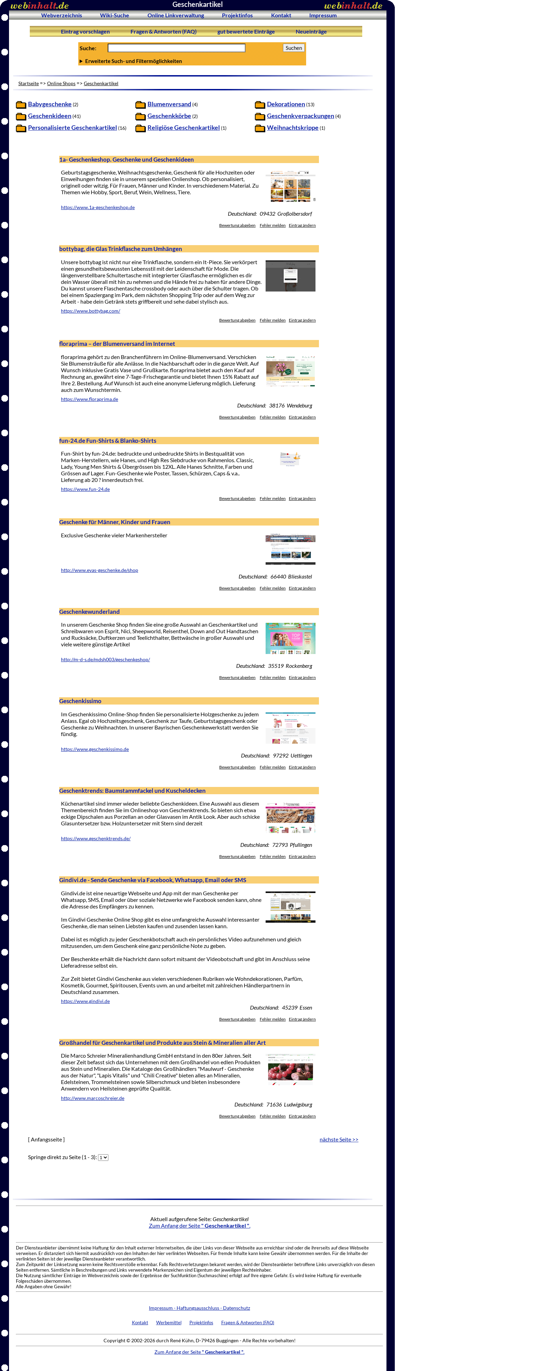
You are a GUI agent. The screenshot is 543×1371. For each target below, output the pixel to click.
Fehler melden (273, 225)
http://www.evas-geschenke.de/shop (99, 570)
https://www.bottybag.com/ (90, 311)
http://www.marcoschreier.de (92, 1098)
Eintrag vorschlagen (85, 31)
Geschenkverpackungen (300, 115)
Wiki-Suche (114, 15)
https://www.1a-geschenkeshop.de (98, 207)
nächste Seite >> (339, 1139)
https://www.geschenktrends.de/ (96, 838)
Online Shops (61, 83)
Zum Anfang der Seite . (199, 1225)
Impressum (323, 15)
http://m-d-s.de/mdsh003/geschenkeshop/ (105, 659)
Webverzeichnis (61, 15)
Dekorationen (286, 104)
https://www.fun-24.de (85, 489)
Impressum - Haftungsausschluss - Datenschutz (199, 1308)
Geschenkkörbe (169, 115)
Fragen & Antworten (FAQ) (163, 31)
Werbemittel (168, 1322)
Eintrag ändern (302, 225)
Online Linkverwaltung (176, 15)
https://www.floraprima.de (89, 399)
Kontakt (281, 15)
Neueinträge (311, 31)
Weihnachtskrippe (293, 127)
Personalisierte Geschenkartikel (72, 127)
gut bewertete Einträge (246, 31)
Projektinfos (237, 15)
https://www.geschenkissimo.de (95, 749)
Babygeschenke (50, 104)
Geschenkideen (49, 115)
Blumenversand (169, 104)
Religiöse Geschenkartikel (184, 127)
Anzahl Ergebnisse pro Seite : (192, 61)
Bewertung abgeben (237, 225)
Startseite (28, 83)
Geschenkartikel (101, 83)
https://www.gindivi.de (85, 1001)
